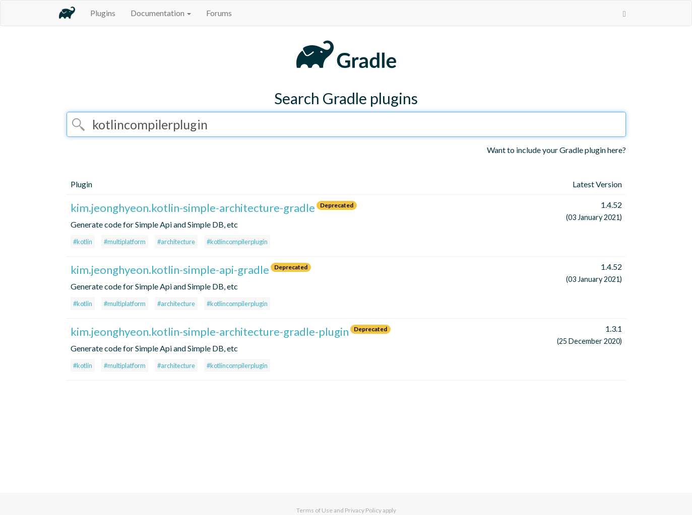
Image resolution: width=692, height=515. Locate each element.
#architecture (176, 242)
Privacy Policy (363, 510)
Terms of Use (314, 510)
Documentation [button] (161, 13)
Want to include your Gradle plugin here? (556, 150)
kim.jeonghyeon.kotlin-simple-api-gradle (170, 269)
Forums (219, 13)
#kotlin (82, 242)
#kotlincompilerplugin (237, 242)
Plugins (102, 13)
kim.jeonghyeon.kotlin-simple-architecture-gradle (193, 207)
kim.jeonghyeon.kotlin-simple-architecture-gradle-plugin (210, 331)
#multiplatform (125, 242)
